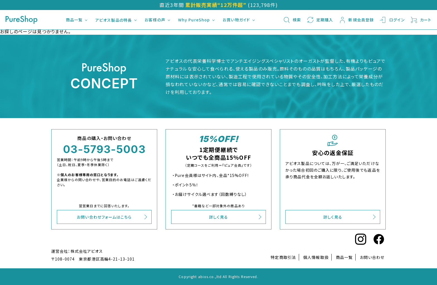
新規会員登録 (356, 20)
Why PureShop (194, 19)
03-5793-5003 (104, 149)
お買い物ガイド (236, 19)
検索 (292, 20)
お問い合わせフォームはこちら (104, 217)
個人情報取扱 (316, 257)
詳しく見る (218, 217)
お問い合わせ (372, 257)
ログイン (391, 20)
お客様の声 (155, 19)
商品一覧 (74, 19)
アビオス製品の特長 (113, 20)
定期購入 (320, 20)
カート (420, 20)
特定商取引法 (283, 257)
